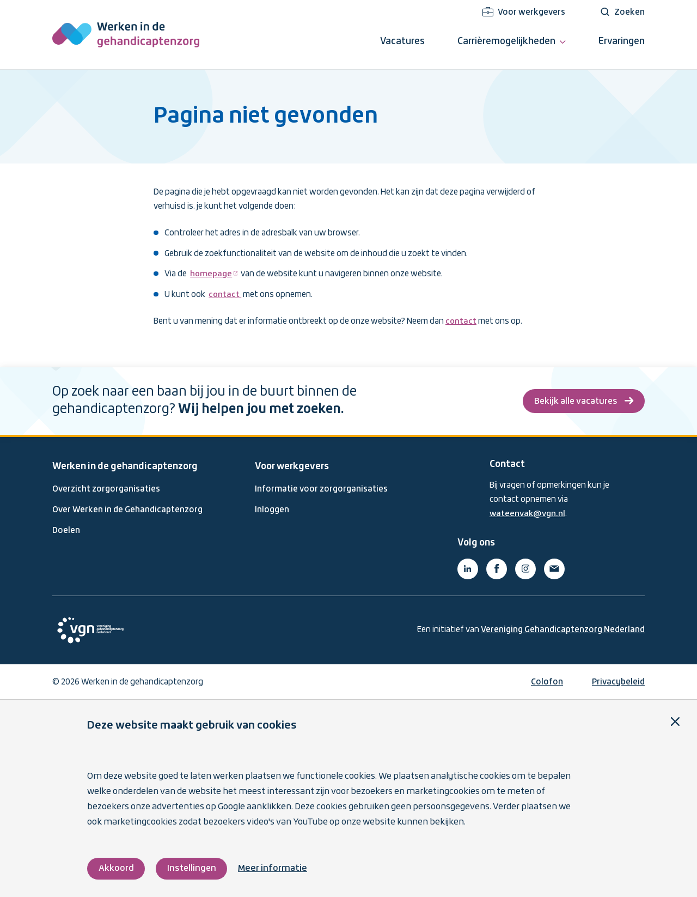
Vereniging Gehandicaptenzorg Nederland (563, 628)
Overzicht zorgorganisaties (106, 488)
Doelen (66, 530)
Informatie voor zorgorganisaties (321, 488)
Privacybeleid (618, 680)
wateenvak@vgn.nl (528, 513)
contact (225, 295)
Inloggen (272, 509)
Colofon (547, 680)
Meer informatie (274, 868)
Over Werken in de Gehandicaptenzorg (127, 509)
